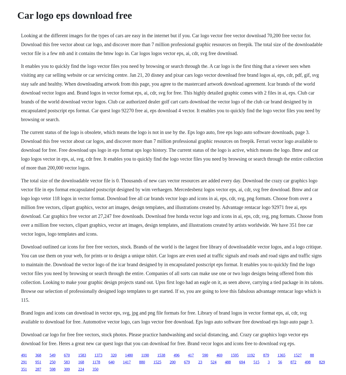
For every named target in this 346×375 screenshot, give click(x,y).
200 (173, 362)
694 (242, 362)
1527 (298, 355)
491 (24, 355)
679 (187, 362)
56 (280, 362)
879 (266, 355)
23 (200, 362)
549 (52, 355)
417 (191, 355)
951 (38, 362)
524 (214, 362)
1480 (129, 355)
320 (114, 355)
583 (67, 362)
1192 (251, 355)
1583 (82, 355)
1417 (127, 362)
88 (312, 355)
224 (81, 369)
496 (177, 355)
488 (228, 362)
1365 (281, 355)
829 (322, 362)
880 (142, 362)
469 (220, 355)
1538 (161, 355)
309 (67, 369)
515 (257, 362)
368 (38, 355)
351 (24, 369)
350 (95, 369)
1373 (98, 355)
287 (38, 369)
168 (81, 362)
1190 (145, 355)
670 (67, 355)
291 (24, 362)
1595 (235, 355)
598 (52, 369)
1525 (157, 362)
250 (52, 362)
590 (205, 355)
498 (308, 362)
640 (112, 362)
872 (293, 362)
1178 (96, 362)
